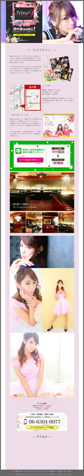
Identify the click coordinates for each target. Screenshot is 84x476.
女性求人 (69, 474)
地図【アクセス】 (62, 474)
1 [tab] (38, 398)
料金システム (32, 474)
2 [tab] (40, 398)
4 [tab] (44, 398)
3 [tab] (42, 398)
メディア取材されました (51, 474)
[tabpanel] (42, 316)
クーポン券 (38, 474)
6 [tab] (47, 398)
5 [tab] (46, 398)
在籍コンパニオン (24, 474)
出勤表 (17, 474)
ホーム (13, 474)
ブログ (43, 474)
